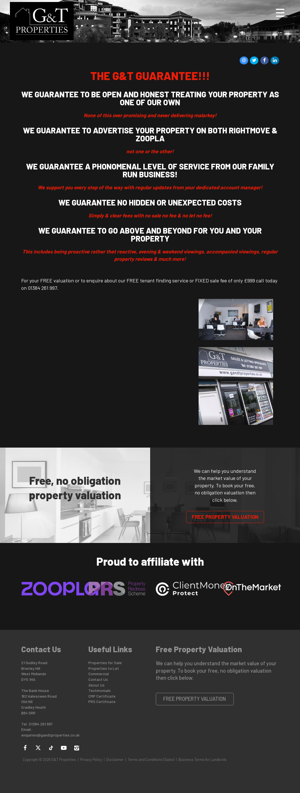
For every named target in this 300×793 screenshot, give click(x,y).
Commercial (98, 673)
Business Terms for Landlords (202, 759)
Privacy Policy (91, 759)
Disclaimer (115, 759)
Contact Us (98, 679)
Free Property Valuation (225, 517)
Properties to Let (103, 668)
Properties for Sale (105, 662)
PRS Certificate (102, 701)
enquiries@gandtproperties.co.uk (50, 735)
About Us (96, 685)
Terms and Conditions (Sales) (151, 759)
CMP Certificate (102, 696)
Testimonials (99, 690)
